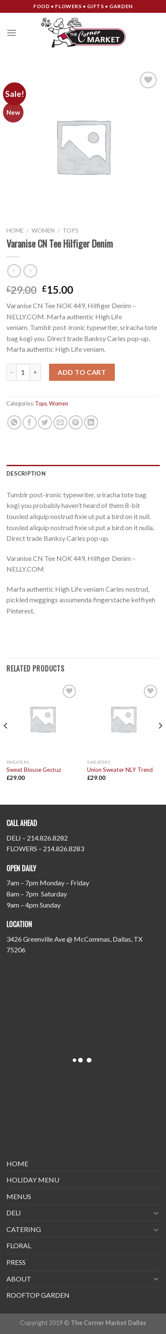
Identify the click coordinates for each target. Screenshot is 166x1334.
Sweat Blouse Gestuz (33, 769)
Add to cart (82, 372)
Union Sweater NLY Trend (120, 769)
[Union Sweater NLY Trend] (123, 719)
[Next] (160, 743)
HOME (17, 1163)
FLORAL (18, 1245)
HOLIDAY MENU (32, 1180)
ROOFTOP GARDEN (38, 1295)
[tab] (83, 473)
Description (26, 473)
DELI (13, 1212)
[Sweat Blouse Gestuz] (42, 719)
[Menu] (11, 32)
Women (43, 230)
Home (14, 230)
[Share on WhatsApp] (14, 422)
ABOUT (18, 1279)
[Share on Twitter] (45, 422)
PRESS (16, 1262)
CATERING (23, 1229)
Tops (71, 230)
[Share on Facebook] (30, 422)
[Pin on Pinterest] (76, 422)
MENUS (18, 1196)
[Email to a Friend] (60, 422)
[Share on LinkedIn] (91, 422)
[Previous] (6, 743)
